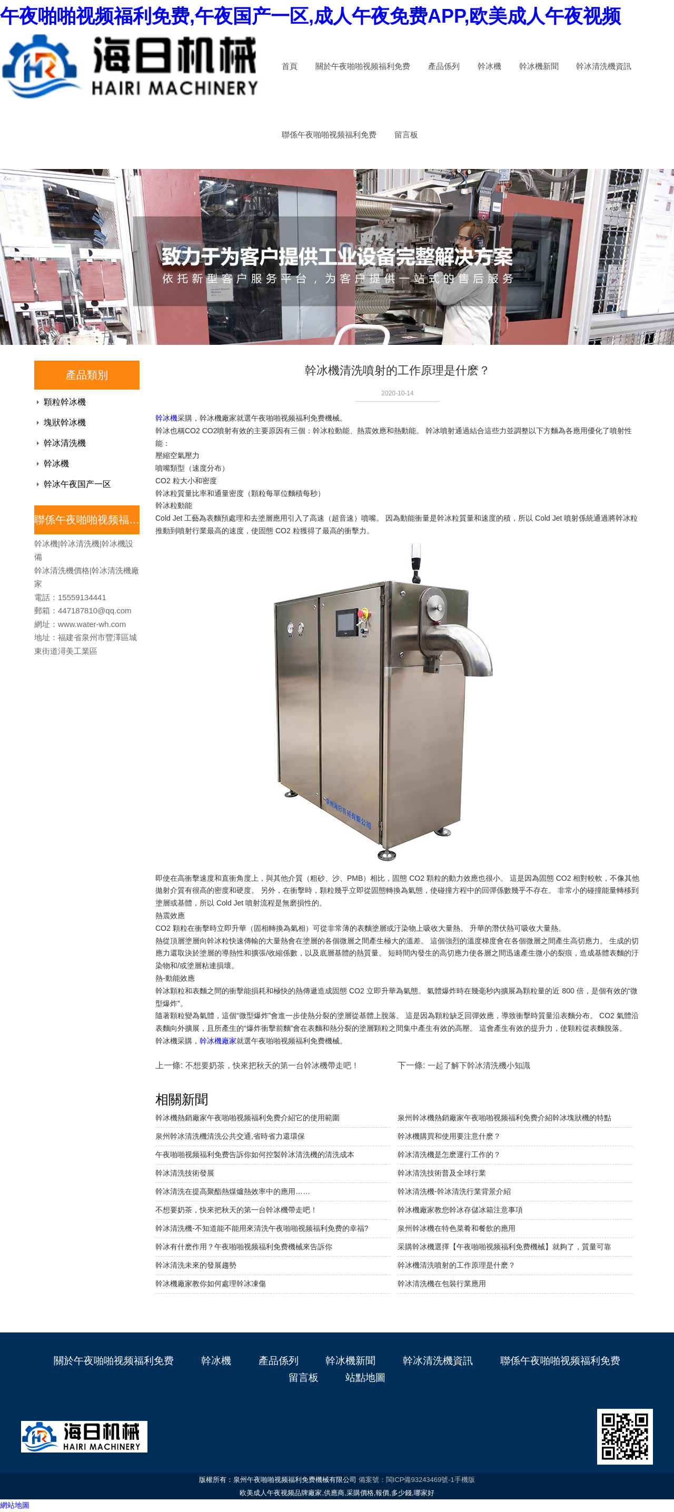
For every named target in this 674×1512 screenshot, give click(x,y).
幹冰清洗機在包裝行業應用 (442, 1283)
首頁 (290, 66)
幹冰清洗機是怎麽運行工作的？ (449, 1154)
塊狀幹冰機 (65, 422)
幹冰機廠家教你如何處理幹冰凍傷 (210, 1283)
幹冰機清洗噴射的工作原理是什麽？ (457, 1265)
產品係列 (444, 66)
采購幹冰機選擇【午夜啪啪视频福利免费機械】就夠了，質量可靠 (504, 1246)
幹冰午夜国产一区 (77, 484)
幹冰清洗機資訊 (603, 66)
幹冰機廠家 (218, 1041)
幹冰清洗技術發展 (184, 1173)
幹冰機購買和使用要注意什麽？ (449, 1136)
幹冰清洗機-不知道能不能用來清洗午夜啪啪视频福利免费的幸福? (261, 1228)
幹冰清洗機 (65, 443)
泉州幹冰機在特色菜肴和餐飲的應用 (457, 1228)
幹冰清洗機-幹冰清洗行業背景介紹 (454, 1191)
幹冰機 (489, 66)
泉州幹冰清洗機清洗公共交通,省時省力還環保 (230, 1136)
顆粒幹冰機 (65, 401)
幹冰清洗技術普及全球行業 (442, 1173)
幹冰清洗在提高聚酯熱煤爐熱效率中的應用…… (232, 1191)
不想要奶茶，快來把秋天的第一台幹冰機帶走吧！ (272, 1065)
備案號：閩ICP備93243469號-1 (406, 1480)
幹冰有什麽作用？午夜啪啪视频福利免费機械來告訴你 (243, 1246)
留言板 (406, 135)
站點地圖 (365, 1377)
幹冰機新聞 (539, 66)
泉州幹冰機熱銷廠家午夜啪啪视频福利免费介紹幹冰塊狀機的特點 (504, 1117)
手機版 (464, 1480)
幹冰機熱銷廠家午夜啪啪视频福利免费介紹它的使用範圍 (247, 1117)
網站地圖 (14, 1505)
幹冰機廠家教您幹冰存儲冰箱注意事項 (460, 1210)
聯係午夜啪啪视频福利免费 (329, 135)
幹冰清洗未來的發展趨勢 (195, 1265)
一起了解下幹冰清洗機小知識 (479, 1065)
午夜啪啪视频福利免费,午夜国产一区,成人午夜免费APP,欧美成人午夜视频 (310, 16)
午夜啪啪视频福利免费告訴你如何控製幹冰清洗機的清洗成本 (254, 1154)
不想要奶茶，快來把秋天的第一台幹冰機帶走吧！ (236, 1210)
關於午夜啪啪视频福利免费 (362, 66)
